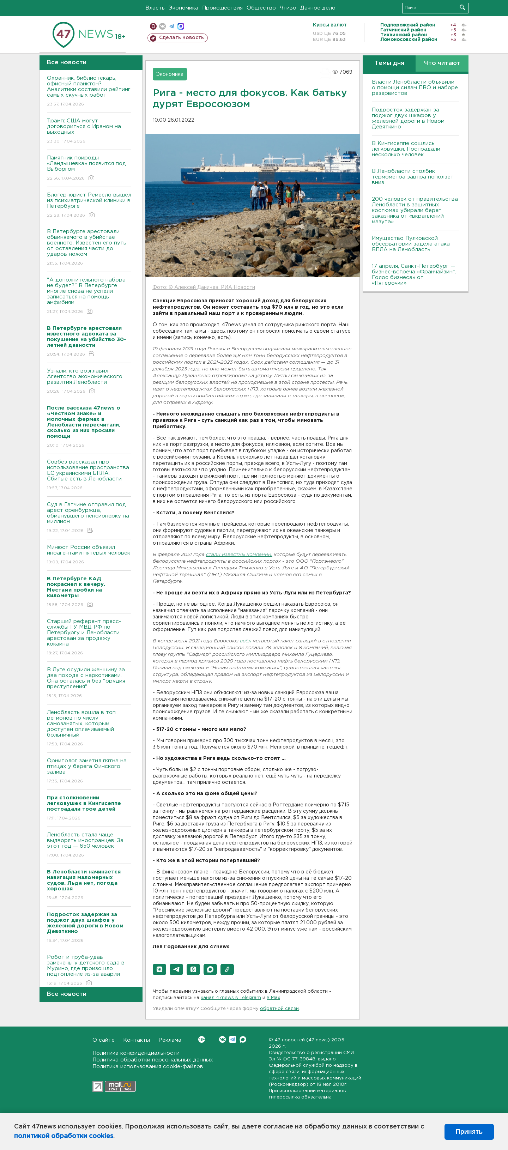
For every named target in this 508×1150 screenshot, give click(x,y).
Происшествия (222, 8)
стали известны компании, (239, 554)
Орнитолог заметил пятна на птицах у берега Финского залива (89, 771)
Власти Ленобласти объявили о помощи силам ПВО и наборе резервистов (415, 88)
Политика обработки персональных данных (152, 1060)
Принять (469, 1131)
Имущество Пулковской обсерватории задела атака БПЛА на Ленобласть (411, 244)
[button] (159, 969)
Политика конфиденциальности (136, 1053)
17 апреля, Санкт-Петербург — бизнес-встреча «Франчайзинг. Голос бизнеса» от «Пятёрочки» (414, 274)
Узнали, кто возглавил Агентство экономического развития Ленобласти (89, 381)
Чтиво (288, 8)
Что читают (442, 63)
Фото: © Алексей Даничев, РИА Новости (203, 287)
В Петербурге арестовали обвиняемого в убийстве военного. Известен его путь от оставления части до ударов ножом (89, 247)
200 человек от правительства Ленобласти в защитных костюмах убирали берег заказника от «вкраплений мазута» (415, 210)
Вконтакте (201, 1039)
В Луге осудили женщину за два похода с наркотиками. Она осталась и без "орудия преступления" (89, 683)
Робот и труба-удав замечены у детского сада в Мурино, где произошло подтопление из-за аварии (89, 970)
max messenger (180, 26)
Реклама (169, 1040)
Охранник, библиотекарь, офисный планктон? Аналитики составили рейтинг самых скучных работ (89, 91)
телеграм (171, 26)
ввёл (246, 641)
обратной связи (279, 1009)
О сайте (103, 1040)
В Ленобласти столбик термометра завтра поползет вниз (413, 177)
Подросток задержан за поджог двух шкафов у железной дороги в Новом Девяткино (408, 118)
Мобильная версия (153, 26)
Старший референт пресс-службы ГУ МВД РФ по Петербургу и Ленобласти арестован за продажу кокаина (89, 637)
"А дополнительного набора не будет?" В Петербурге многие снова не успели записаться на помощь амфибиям (89, 296)
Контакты (136, 1040)
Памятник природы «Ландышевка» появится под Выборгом (89, 168)
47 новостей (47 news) (302, 1040)
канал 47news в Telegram (231, 998)
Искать (462, 7)
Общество (261, 8)
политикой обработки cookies (63, 1136)
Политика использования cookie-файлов (147, 1066)
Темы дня (389, 63)
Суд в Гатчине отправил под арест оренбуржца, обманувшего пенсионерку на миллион (89, 518)
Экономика (183, 8)
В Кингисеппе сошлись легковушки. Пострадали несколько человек (406, 149)
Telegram (232, 1039)
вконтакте (162, 26)
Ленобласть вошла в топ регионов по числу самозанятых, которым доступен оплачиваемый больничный (89, 728)
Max (243, 1039)
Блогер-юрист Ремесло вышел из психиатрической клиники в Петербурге (89, 205)
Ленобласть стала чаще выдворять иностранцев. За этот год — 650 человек (89, 845)
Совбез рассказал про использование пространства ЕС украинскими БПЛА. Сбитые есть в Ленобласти (89, 475)
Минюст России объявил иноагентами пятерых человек (89, 555)
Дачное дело (317, 8)
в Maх (273, 998)
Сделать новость (181, 38)
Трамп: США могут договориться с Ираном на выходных (89, 131)
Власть (155, 8)
